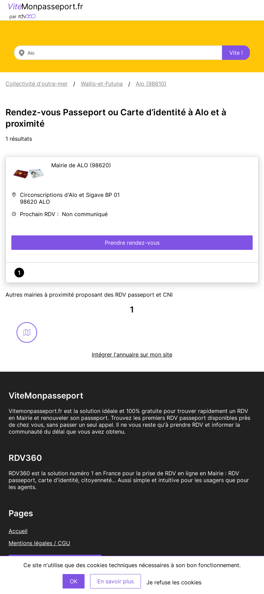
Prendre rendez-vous (132, 242)
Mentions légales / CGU (39, 543)
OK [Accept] (73, 581)
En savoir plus (115, 581)
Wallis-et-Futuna (102, 83)
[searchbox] (118, 52)
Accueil (18, 531)
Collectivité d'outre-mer (37, 83)
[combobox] (118, 52)
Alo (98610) (151, 83)
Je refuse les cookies (173, 582)
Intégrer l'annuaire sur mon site (132, 354)
